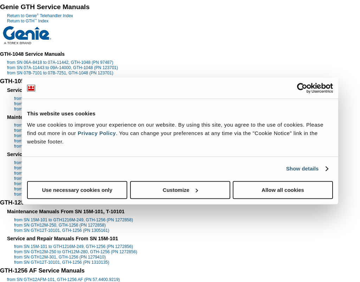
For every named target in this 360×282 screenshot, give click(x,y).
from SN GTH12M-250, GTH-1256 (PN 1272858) (60, 225)
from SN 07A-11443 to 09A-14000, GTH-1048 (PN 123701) (62, 67)
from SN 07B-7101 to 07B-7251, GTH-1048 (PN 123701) (60, 72)
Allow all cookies (283, 190)
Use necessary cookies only (77, 190)
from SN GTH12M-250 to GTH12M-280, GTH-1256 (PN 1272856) (75, 251)
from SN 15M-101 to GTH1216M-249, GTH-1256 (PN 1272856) (73, 246)
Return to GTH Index (28, 21)
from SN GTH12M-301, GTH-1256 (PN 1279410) (60, 257)
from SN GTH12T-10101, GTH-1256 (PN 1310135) (61, 262)
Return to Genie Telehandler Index (40, 15)
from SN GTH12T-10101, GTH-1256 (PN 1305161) (61, 230)
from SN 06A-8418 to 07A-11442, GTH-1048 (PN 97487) (60, 62)
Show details (302, 169)
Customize (180, 190)
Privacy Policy (97, 133)
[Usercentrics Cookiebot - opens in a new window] (302, 88)
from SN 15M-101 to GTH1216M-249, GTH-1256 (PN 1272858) (73, 219)
